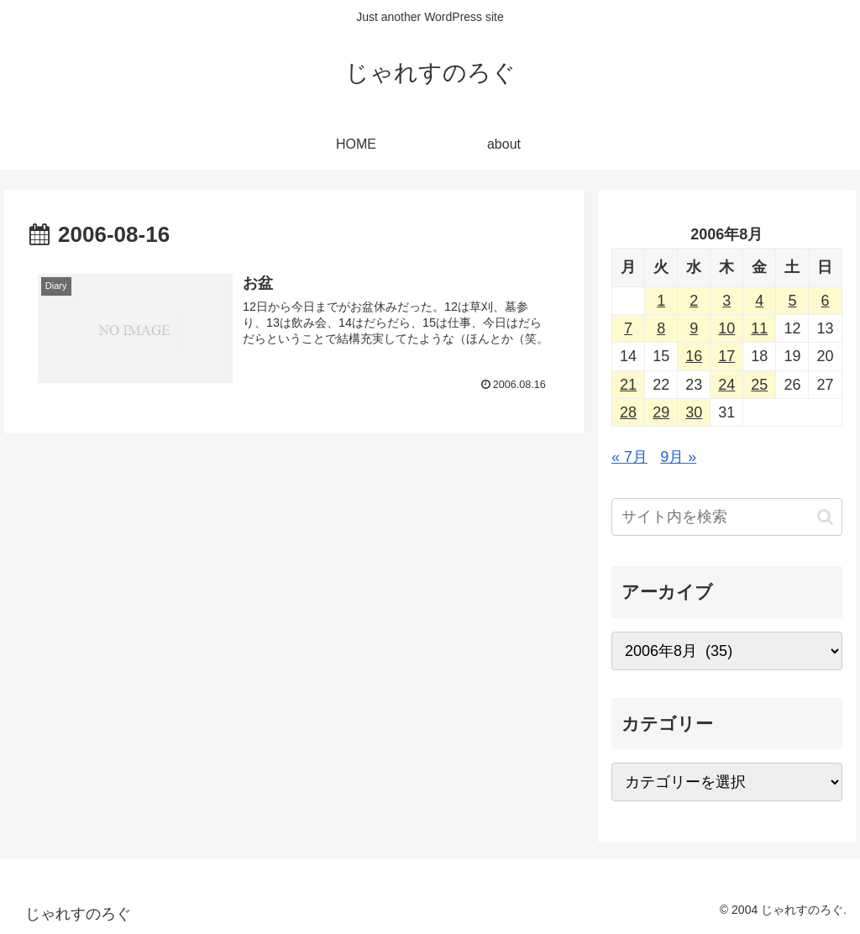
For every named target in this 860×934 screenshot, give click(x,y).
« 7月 (629, 457)
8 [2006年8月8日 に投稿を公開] (661, 328)
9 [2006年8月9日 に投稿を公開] (694, 328)
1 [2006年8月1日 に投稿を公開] (661, 300)
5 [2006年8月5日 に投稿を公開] (792, 300)
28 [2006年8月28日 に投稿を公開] (628, 412)
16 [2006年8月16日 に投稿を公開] (693, 356)
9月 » (678, 457)
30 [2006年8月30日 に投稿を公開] (693, 412)
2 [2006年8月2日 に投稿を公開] (694, 300)
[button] (825, 517)
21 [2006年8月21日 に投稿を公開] (628, 384)
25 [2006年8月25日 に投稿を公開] (759, 384)
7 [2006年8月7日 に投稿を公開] (628, 328)
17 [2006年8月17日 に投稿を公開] (726, 356)
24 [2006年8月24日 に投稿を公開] (726, 384)
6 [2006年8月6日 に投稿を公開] (825, 300)
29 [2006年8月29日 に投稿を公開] (661, 412)
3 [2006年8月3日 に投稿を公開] (726, 300)
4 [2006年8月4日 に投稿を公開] (759, 300)
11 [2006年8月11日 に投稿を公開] (759, 328)
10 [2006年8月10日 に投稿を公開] (726, 328)
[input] (726, 517)
